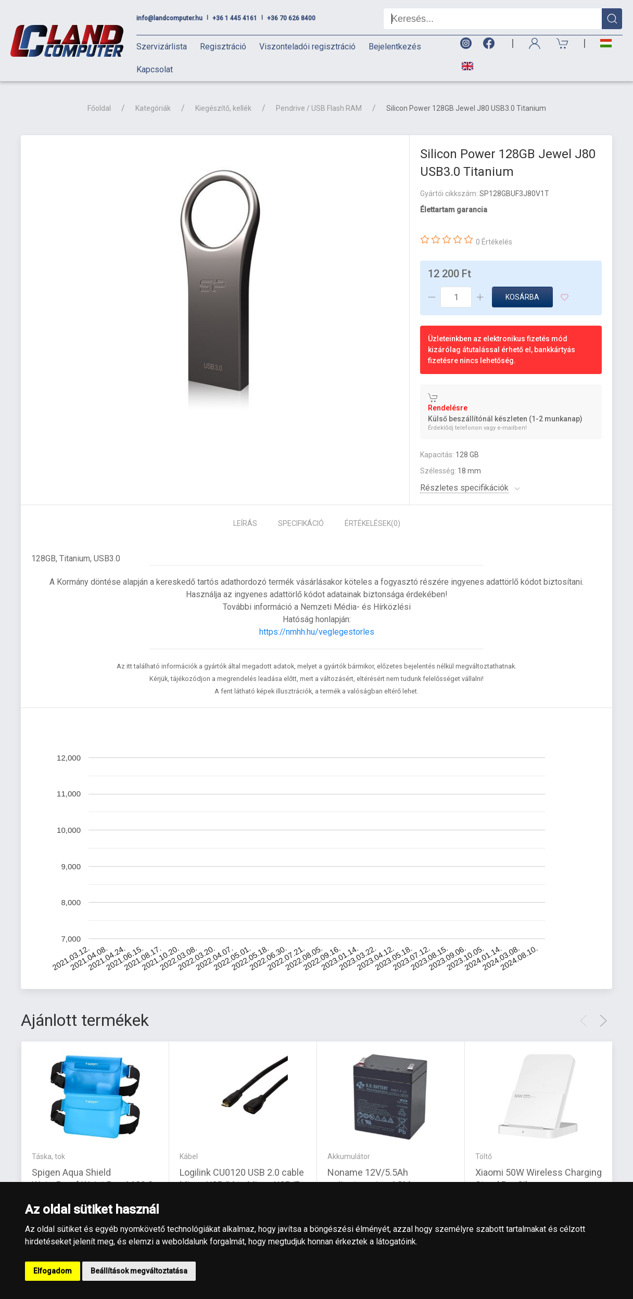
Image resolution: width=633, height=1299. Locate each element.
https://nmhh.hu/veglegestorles (316, 632)
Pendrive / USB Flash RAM (319, 108)
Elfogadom (52, 1271)
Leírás (245, 523)
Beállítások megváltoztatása (139, 1271)
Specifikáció (301, 523)
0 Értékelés (494, 242)
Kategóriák (153, 108)
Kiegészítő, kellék (223, 108)
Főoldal (99, 108)
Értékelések (372, 523)
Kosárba (522, 297)
